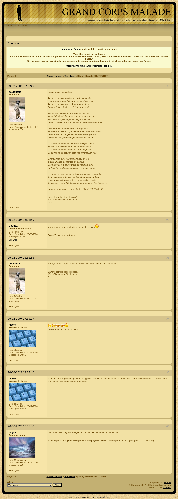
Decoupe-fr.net (102, 497)
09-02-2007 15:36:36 (21, 257)
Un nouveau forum (70, 49)
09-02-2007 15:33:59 (21, 219)
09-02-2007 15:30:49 (21, 86)
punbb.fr (167, 487)
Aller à (34, 484)
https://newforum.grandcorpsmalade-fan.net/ (89, 66)
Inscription (142, 20)
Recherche (129, 20)
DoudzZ (13, 225)
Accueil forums (95, 20)
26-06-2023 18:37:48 (21, 426)
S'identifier (153, 20)
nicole (12, 324)
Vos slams (69, 76)
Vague (12, 432)
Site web (13, 240)
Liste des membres (113, 20)
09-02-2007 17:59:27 (21, 318)
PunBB (167, 482)
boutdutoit (15, 92)
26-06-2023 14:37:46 (21, 372)
